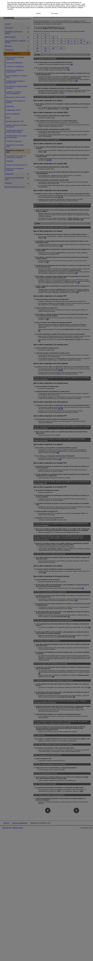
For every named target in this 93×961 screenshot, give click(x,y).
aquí (62, 4)
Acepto (77, 4)
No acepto (39, 6)
